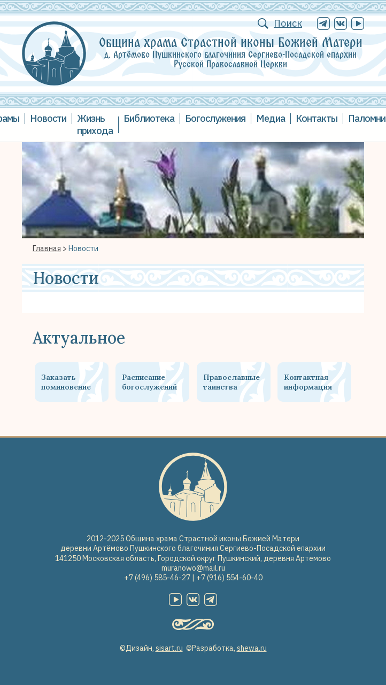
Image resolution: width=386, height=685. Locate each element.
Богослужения (215, 118)
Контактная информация (308, 382)
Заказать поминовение (66, 382)
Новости (48, 118)
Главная (47, 248)
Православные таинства (231, 382)
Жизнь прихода (95, 124)
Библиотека (148, 118)
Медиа (270, 118)
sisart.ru (169, 648)
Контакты (316, 118)
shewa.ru (252, 648)
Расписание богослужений (149, 382)
